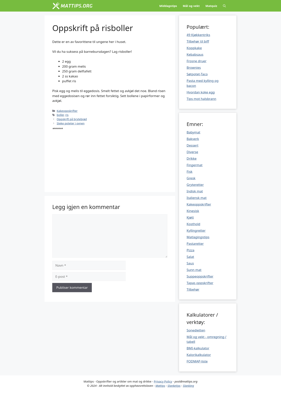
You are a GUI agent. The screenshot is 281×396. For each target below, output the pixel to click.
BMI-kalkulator (198, 348)
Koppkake (194, 48)
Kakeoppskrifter (67, 111)
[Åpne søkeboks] (224, 6)
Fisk (189, 171)
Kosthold (193, 224)
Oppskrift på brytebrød (72, 119)
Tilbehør (193, 289)
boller (60, 115)
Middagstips (168, 6)
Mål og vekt (191, 6)
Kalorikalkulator (199, 354)
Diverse (192, 152)
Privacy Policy (163, 381)
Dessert (192, 145)
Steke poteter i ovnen (70, 123)
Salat (190, 256)
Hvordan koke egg (201, 92)
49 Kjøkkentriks (198, 35)
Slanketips (174, 386)
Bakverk (193, 139)
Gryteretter (195, 184)
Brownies (194, 67)
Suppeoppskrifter (200, 276)
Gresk (191, 178)
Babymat (193, 132)
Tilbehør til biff (198, 41)
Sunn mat (194, 270)
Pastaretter (195, 243)
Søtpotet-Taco (197, 74)
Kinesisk (193, 211)
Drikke (192, 158)
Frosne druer (197, 61)
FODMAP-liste (197, 361)
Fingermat (195, 165)
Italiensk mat (197, 197)
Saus (190, 263)
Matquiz (211, 6)
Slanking (188, 386)
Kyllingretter (196, 230)
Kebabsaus (195, 54)
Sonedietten (196, 330)
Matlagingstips (198, 237)
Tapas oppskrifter (200, 283)
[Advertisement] (109, 157)
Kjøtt (190, 217)
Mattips (160, 386)
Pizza (190, 250)
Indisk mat (195, 191)
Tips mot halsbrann (201, 98)
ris (67, 115)
